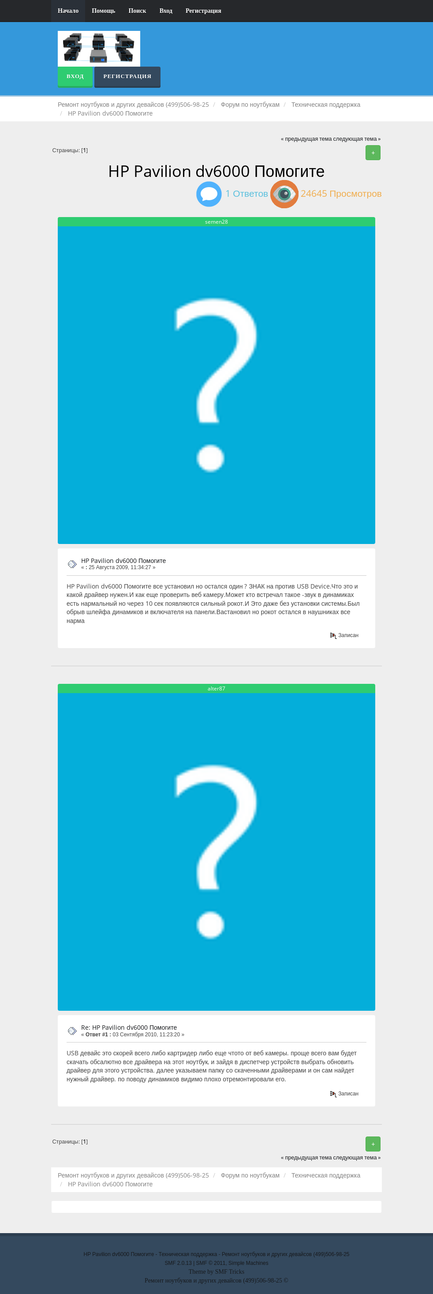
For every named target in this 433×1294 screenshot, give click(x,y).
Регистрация (203, 11)
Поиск (137, 11)
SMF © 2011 (211, 1263)
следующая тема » (357, 139)
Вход (166, 11)
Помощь (103, 11)
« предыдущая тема (306, 139)
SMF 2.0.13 (177, 1263)
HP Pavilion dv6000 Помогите (123, 560)
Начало (68, 11)
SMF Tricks (230, 1271)
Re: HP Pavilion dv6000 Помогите (129, 1027)
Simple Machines (248, 1263)
